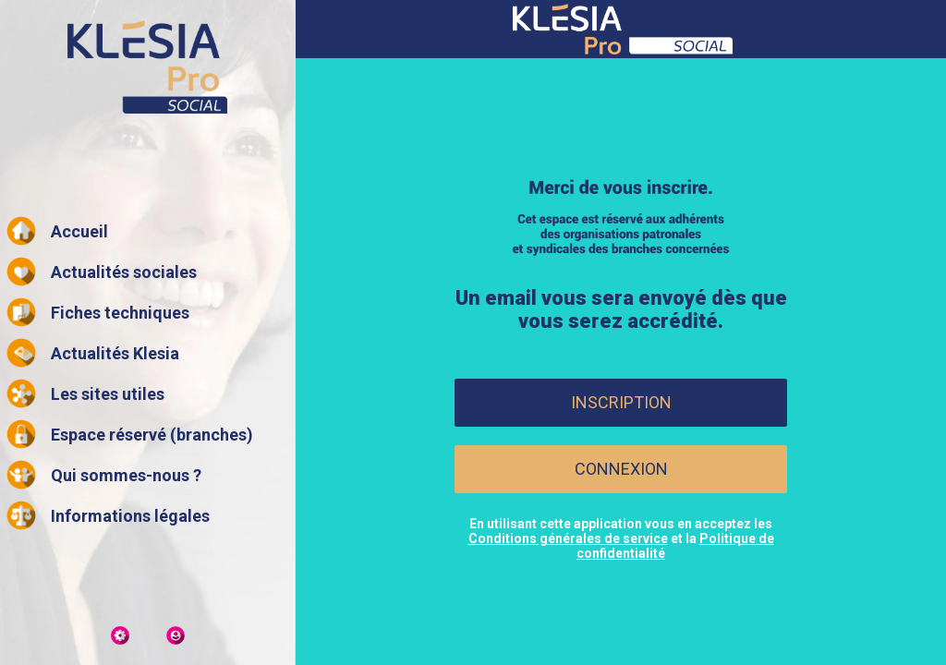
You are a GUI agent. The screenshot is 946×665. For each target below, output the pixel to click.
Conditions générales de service (568, 538)
